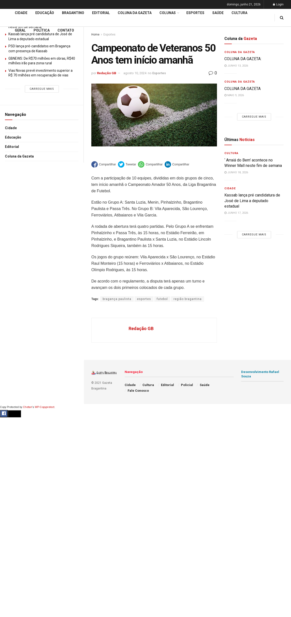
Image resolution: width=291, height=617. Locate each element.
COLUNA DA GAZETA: (242, 58)
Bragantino (73, 13)
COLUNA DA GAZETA (242, 88)
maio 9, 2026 (234, 95)
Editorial (12, 147)
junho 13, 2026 (236, 65)
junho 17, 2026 (236, 212)
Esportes (195, 13)
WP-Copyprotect (44, 407)
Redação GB (106, 73)
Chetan (27, 407)
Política (42, 30)
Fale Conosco (138, 390)
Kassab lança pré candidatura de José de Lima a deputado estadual (252, 201)
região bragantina (188, 299)
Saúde (218, 13)
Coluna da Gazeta (19, 156)
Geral (20, 30)
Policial (187, 385)
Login (278, 4)
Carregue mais (42, 88)
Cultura (239, 13)
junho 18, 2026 (236, 172)
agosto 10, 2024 (134, 73)
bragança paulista (117, 299)
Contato (66, 30)
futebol (162, 299)
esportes (144, 299)
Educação (13, 137)
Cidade (11, 128)
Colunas (167, 13)
